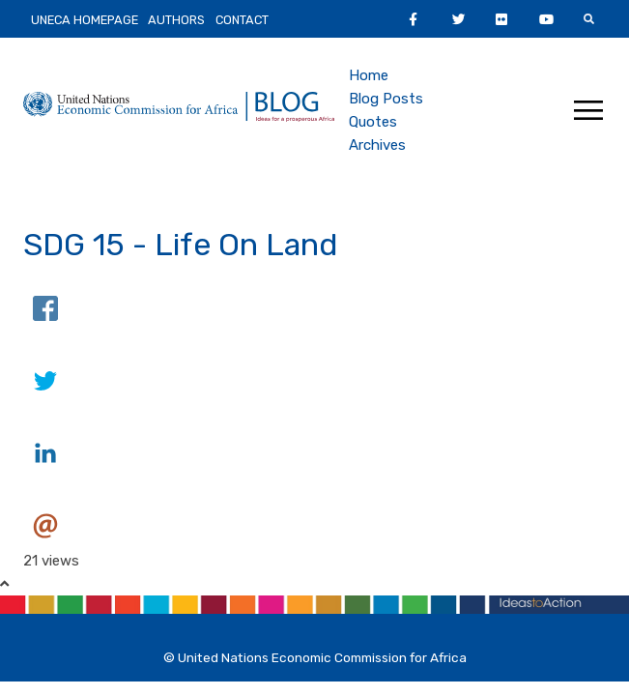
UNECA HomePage (84, 20)
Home (368, 75)
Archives (377, 145)
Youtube (584, 19)
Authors (176, 20)
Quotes (373, 121)
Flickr (527, 19)
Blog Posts (386, 98)
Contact (242, 20)
